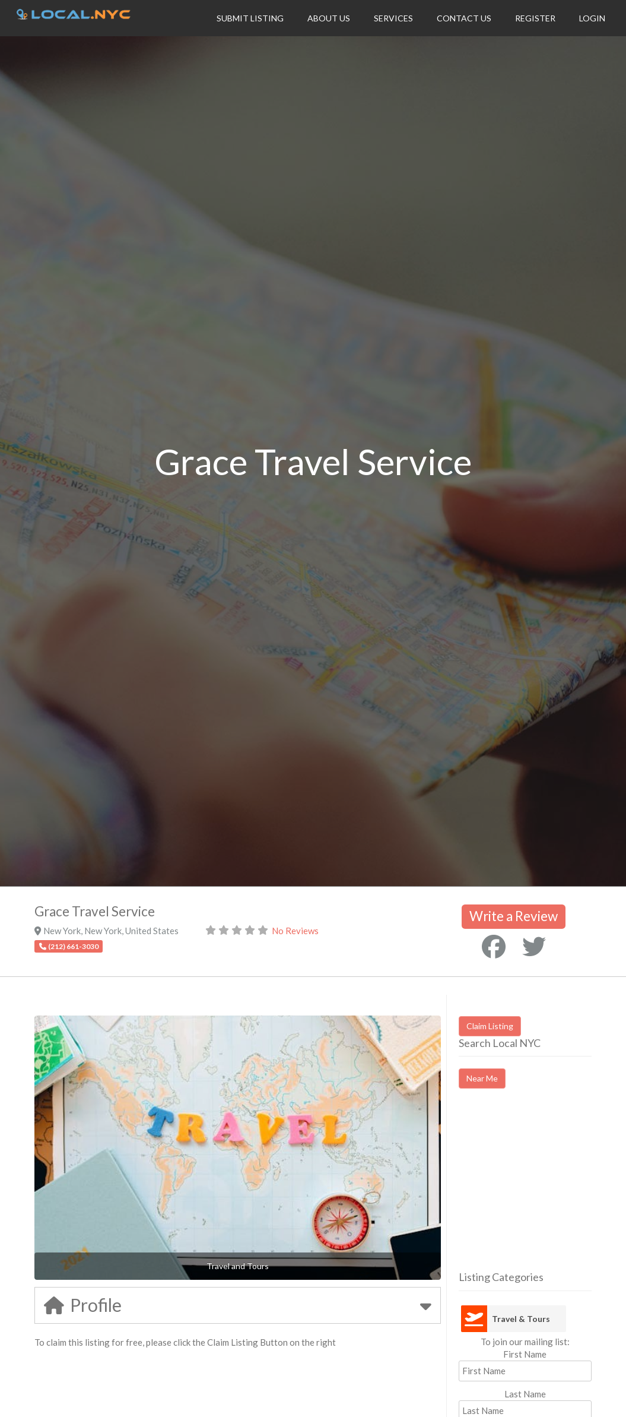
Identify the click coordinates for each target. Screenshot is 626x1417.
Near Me (482, 1078)
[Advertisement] (542, 1190)
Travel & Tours (521, 1319)
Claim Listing (489, 1026)
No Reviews (295, 930)
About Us (328, 18)
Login (592, 18)
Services (393, 18)
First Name (524, 1354)
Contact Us (464, 18)
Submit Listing (250, 18)
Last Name (525, 1393)
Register (535, 18)
